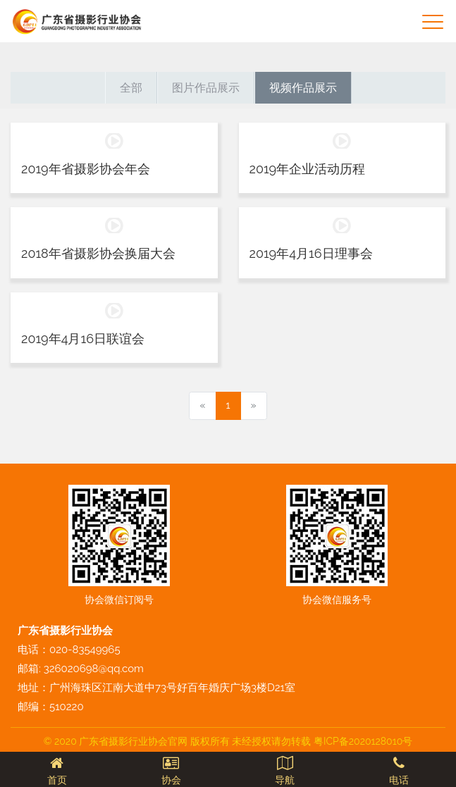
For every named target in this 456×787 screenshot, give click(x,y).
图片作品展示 (206, 87)
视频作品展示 (303, 87)
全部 (131, 87)
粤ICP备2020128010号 (363, 741)
